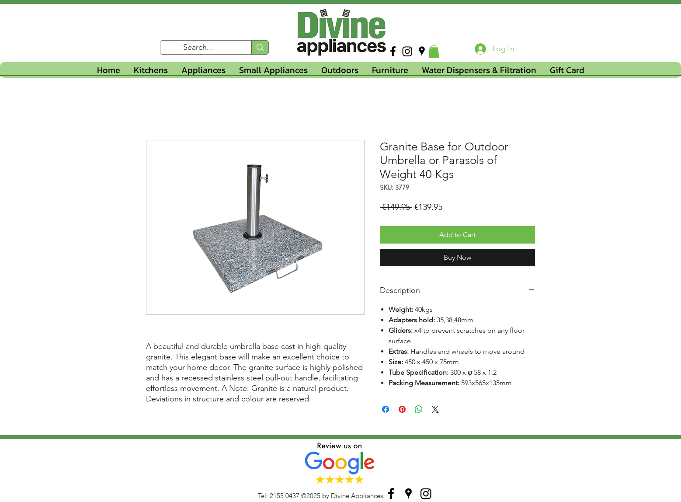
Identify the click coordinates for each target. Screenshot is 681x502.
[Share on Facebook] (385, 409)
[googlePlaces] (421, 51)
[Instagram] (407, 51)
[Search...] (198, 47)
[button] (433, 51)
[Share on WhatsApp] (418, 409)
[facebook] (393, 51)
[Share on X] (435, 409)
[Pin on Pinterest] (402, 409)
